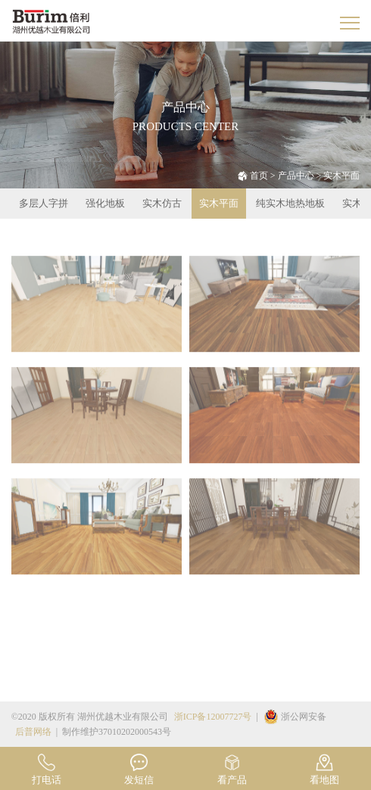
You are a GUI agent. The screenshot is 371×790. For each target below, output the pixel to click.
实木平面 (341, 175)
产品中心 (296, 175)
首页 (259, 175)
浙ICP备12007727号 (213, 716)
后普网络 (33, 731)
